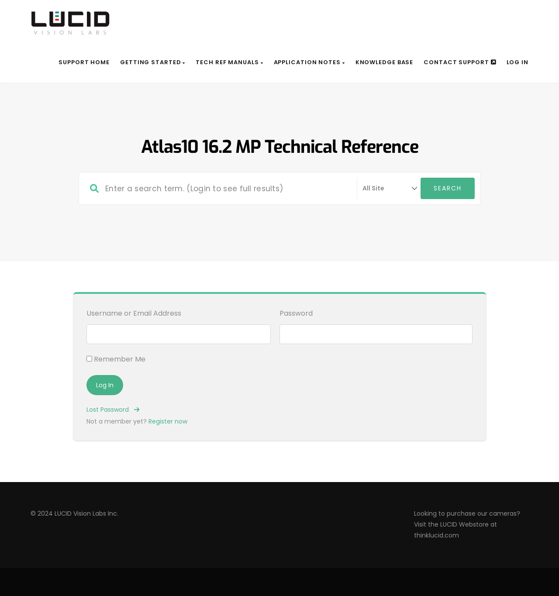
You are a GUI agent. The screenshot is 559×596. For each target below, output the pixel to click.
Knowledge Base (384, 62)
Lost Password (112, 409)
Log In (517, 62)
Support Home (84, 62)
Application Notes (309, 62)
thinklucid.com (436, 535)
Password (296, 313)
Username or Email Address (133, 313)
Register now (167, 421)
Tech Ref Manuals (229, 62)
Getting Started (152, 62)
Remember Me (115, 359)
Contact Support (460, 62)
